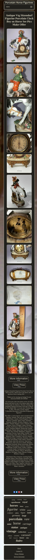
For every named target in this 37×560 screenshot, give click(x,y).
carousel (25, 535)
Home (19, 548)
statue (14, 527)
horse (17, 523)
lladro (19, 540)
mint (9, 524)
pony (29, 510)
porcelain (15, 519)
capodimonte (15, 502)
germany (16, 515)
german (27, 506)
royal (24, 502)
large (24, 516)
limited (22, 538)
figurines (30, 532)
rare (26, 519)
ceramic (16, 536)
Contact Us (19, 551)
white (22, 509)
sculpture (10, 513)
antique (23, 527)
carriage (27, 524)
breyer (25, 499)
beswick (16, 538)
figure (23, 513)
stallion (17, 513)
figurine (12, 509)
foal (10, 538)
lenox (21, 506)
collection (22, 532)
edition (10, 536)
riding (19, 499)
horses (14, 505)
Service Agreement (19, 557)
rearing (13, 499)
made (29, 513)
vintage (11, 531)
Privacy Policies (19, 554)
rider (27, 538)
